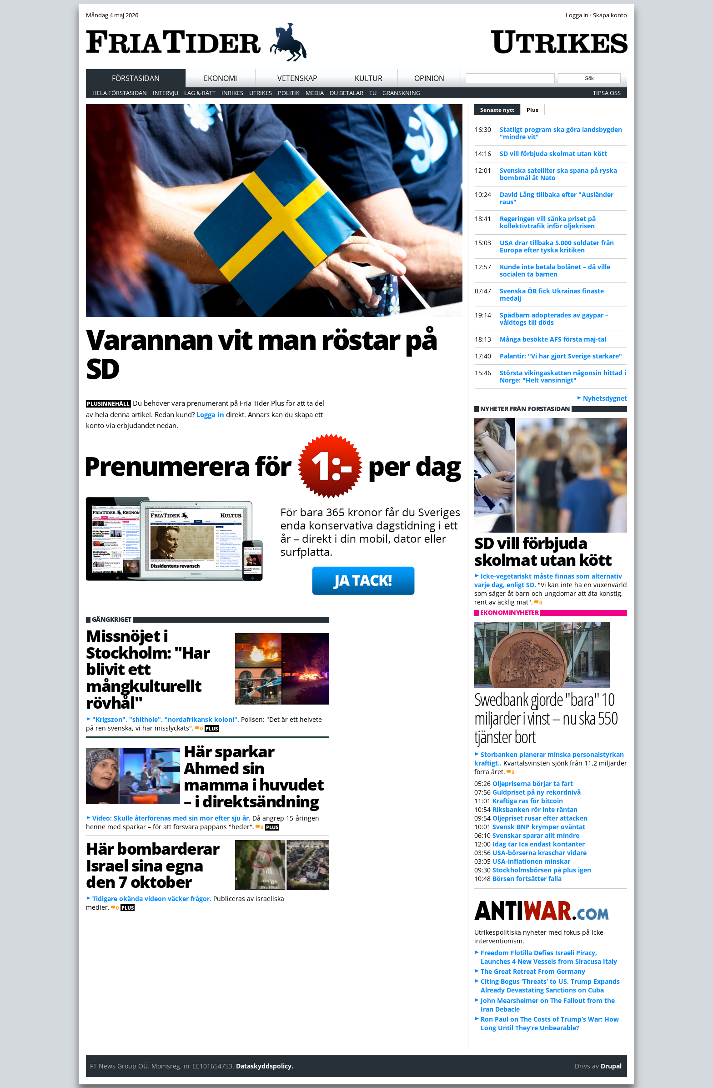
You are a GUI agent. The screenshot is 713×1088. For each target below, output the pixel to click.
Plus (532, 109)
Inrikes (232, 93)
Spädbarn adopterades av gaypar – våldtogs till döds (554, 319)
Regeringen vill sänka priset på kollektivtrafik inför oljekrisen (548, 222)
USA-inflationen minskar (531, 861)
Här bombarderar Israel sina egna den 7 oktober (152, 865)
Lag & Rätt (200, 93)
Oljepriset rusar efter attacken (539, 818)
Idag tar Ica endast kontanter (538, 844)
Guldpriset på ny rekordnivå (536, 792)
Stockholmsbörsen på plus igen (541, 870)
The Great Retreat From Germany (533, 971)
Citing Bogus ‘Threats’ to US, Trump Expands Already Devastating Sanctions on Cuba (550, 985)
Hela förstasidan (119, 93)
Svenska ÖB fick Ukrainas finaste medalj (552, 294)
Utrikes (260, 93)
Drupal (611, 1066)
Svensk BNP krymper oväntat (538, 826)
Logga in (210, 414)
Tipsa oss (607, 93)
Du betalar (346, 93)
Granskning (401, 93)
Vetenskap (297, 78)
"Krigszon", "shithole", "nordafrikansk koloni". (165, 719)
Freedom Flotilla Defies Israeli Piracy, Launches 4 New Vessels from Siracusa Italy (549, 957)
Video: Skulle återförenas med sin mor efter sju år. (171, 818)
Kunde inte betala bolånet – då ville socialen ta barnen (555, 270)
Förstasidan (136, 78)
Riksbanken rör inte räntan (534, 809)
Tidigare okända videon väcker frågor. (151, 898)
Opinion (429, 78)
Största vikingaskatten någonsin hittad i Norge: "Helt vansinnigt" (563, 376)
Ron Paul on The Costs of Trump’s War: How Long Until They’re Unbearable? (550, 1023)
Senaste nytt (500, 108)
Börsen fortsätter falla (527, 878)
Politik (289, 93)
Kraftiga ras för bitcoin (527, 800)
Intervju (165, 93)
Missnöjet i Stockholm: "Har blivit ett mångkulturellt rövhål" (147, 669)
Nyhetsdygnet (605, 398)
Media (315, 93)
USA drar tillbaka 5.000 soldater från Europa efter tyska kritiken (557, 246)
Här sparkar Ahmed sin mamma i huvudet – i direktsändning (253, 776)
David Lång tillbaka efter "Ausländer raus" (556, 198)
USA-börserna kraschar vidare (539, 852)
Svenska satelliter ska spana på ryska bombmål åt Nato (558, 174)
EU (373, 93)
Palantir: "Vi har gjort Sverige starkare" (561, 356)
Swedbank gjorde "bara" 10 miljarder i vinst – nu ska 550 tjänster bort (546, 717)
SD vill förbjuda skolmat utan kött (553, 153)
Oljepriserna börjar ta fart (532, 783)
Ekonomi (220, 78)
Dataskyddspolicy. (264, 1066)
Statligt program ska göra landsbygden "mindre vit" (561, 133)
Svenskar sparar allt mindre (535, 835)
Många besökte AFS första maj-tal (553, 339)
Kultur (368, 78)
